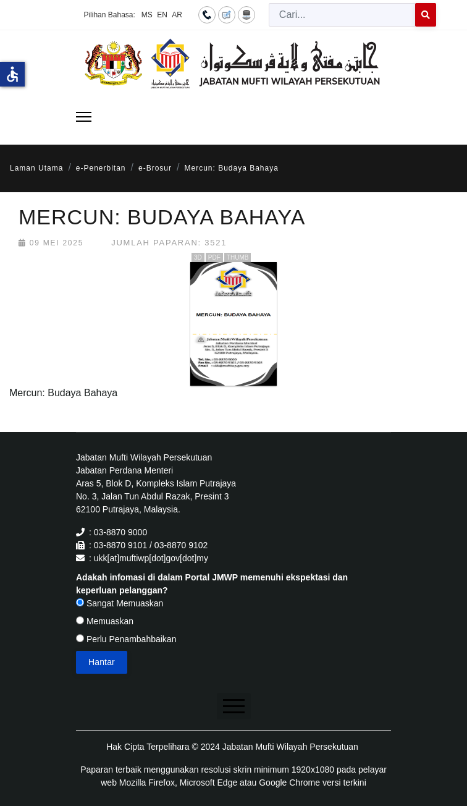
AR (177, 15)
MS (147, 15)
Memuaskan (104, 621)
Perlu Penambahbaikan (126, 639)
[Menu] (83, 116)
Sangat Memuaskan (119, 603)
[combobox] (342, 15)
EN (162, 15)
